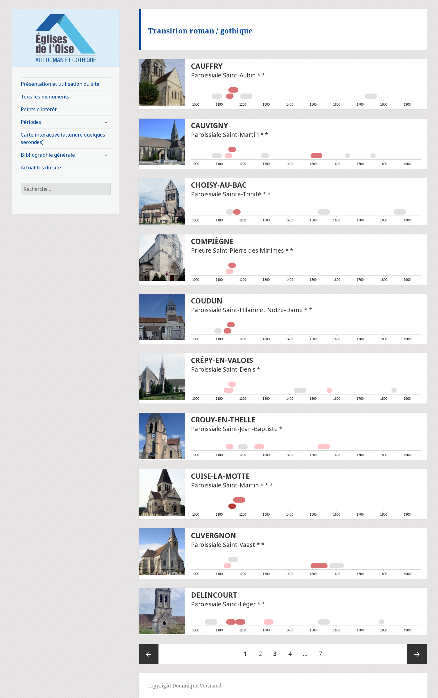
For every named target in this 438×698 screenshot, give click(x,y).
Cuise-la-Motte (220, 476)
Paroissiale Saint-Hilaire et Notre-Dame (247, 310)
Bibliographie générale (48, 154)
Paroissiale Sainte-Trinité (226, 194)
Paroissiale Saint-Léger (223, 604)
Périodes (31, 122)
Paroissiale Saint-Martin (225, 135)
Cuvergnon (213, 535)
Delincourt (214, 595)
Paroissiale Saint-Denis (223, 369)
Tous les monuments (45, 96)
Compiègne (212, 241)
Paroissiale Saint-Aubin (223, 75)
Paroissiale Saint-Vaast (223, 545)
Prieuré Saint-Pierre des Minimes (237, 250)
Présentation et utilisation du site (60, 84)
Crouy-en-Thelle (223, 420)
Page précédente (148, 654)
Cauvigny (209, 125)
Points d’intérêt (39, 109)
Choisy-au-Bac (218, 185)
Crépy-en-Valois (222, 360)
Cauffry (207, 66)
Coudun (207, 301)
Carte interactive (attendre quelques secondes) (63, 138)
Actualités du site (41, 167)
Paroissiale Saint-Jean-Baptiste (234, 429)
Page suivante (417, 654)
